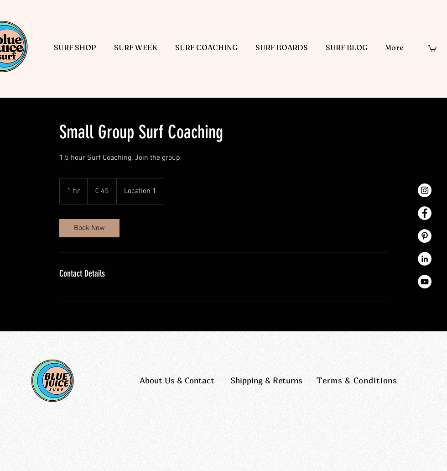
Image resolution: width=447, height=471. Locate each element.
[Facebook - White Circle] (424, 213)
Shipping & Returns (266, 380)
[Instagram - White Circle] (424, 190)
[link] (89, 228)
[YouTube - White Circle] (424, 281)
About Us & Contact (177, 380)
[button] (432, 48)
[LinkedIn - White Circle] (424, 259)
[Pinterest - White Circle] (424, 236)
